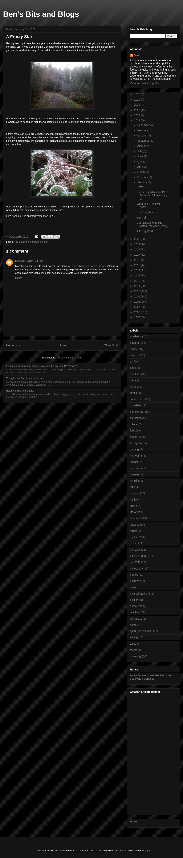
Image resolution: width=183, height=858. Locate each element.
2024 (137, 104)
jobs (132, 486)
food (132, 430)
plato (133, 587)
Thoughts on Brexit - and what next (25, 378)
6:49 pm (39, 260)
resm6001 (136, 618)
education (136, 417)
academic (135, 336)
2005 (137, 317)
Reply (18, 277)
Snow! (140, 186)
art (131, 361)
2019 (137, 244)
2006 (137, 312)
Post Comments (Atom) (69, 357)
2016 (137, 260)
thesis (133, 650)
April (140, 166)
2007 (137, 306)
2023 (137, 110)
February (143, 177)
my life (18, 241)
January (142, 182)
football (134, 436)
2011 (137, 286)
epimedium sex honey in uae (88, 266)
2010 (137, 291)
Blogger (145, 850)
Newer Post (14, 345)
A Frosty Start (145, 231)
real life (134, 612)
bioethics (135, 374)
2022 (137, 115)
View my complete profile (145, 83)
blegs (133, 380)
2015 (137, 265)
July (140, 151)
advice (134, 349)
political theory (138, 593)
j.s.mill (133, 480)
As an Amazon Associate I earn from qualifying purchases (151, 677)
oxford (133, 543)
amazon (135, 355)
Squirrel (141, 217)
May (140, 161)
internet (134, 474)
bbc (132, 367)
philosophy (136, 568)
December (143, 125)
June (140, 156)
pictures (36, 241)
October (142, 135)
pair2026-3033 (138, 555)
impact (134, 461)
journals (134, 493)
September (144, 140)
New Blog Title (145, 212)
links (132, 505)
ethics (133, 424)
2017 (137, 254)
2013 (137, 275)
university (135, 656)
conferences (137, 399)
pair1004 (135, 549)
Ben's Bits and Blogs (41, 14)
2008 (137, 301)
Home (63, 345)
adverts (134, 342)
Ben (136, 55)
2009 (137, 296)
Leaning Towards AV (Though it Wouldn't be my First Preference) (41, 366)
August (141, 145)
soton (45, 241)
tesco (133, 643)
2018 (137, 249)
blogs (133, 386)
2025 (137, 99)
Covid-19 (135, 405)
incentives (136, 468)
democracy (136, 411)
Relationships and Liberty (20, 390)
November (143, 130)
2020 (137, 238)
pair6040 (135, 562)
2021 (137, 120)
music (133, 530)
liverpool (135, 518)
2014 (137, 270)
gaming (134, 449)
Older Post (111, 345)
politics (134, 599)
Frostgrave (136, 443)
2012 (137, 280)
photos (27, 241)
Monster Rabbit (24, 260)
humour (134, 455)
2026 (137, 94)
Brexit (133, 392)
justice (134, 499)
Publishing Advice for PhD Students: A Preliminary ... (152, 195)
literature (135, 512)
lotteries (134, 524)
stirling (134, 637)
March (141, 172)
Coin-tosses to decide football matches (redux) (152, 224)
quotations (136, 606)
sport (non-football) (141, 631)
